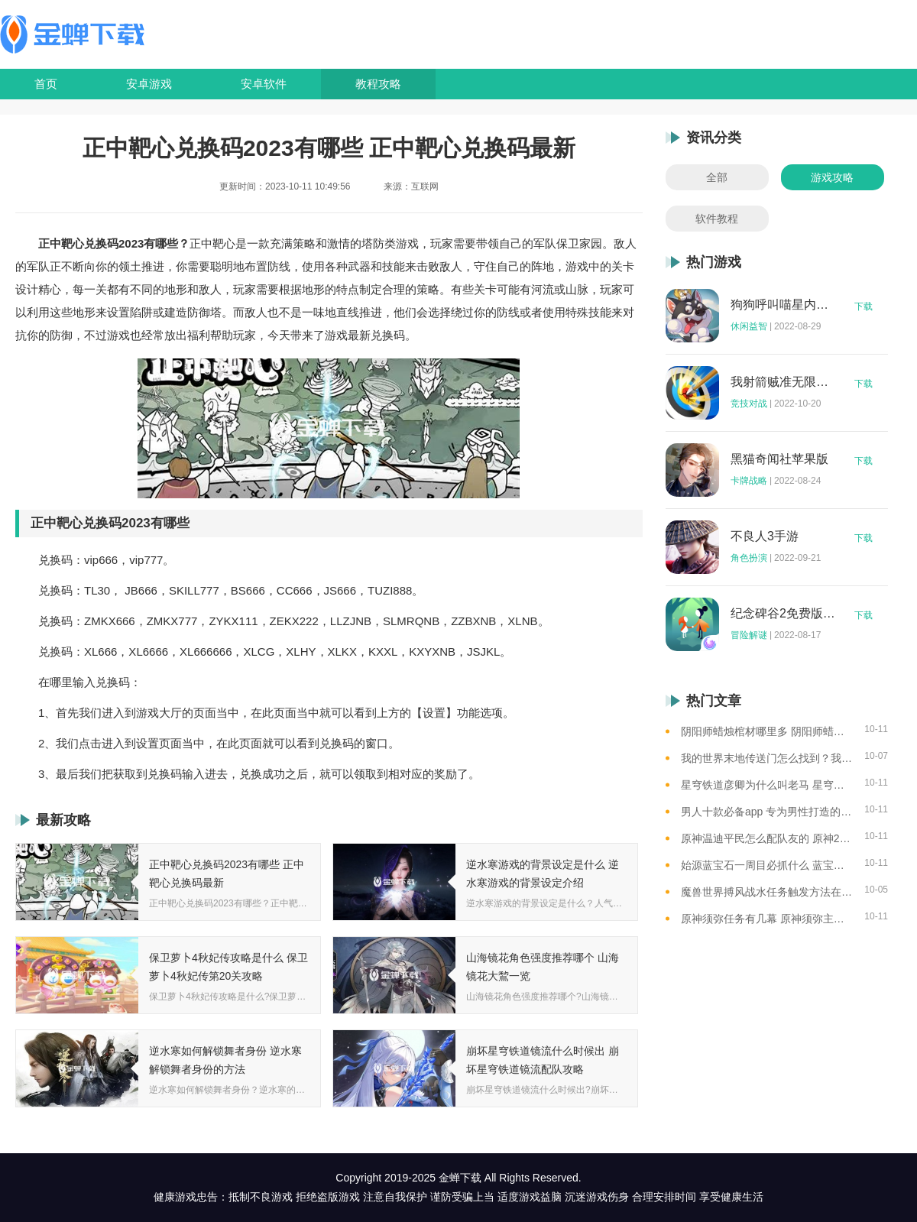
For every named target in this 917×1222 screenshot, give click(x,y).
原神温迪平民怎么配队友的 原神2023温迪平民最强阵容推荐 (767, 838)
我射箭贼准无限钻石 (783, 382)
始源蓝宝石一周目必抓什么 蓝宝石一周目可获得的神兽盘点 (767, 865)
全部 (716, 177)
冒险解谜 (749, 635)
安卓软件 (264, 83)
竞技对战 (749, 403)
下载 (863, 306)
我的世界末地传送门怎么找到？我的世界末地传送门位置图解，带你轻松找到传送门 (767, 758)
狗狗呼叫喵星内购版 (783, 305)
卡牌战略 (749, 480)
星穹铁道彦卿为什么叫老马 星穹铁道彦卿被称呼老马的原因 (767, 785)
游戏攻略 (832, 177)
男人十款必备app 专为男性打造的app (767, 811)
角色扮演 (749, 558)
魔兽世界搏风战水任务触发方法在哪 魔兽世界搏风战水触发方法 (767, 892)
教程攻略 (378, 83)
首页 (45, 83)
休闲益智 (749, 326)
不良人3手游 (765, 536)
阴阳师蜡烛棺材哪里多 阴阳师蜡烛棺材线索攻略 (767, 731)
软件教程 (716, 218)
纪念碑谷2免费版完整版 (783, 614)
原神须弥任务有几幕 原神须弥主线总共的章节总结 (767, 918)
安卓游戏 (149, 83)
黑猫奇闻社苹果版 (779, 459)
